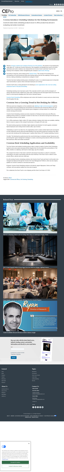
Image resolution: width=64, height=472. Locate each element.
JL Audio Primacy (48, 15)
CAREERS (12, 422)
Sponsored (4, 387)
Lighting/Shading (35, 385)
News (4, 21)
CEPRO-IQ (4, 403)
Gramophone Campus (36, 15)
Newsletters (4, 401)
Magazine (3, 399)
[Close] (28, 443)
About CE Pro (4, 397)
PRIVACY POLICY (35, 424)
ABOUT (8, 422)
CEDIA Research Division (24, 15)
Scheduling (30, 183)
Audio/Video (34, 383)
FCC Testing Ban (12, 15)
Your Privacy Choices (49, 422)
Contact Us (34, 408)
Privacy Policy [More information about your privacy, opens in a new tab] (5, 459)
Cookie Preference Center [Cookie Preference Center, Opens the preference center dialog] (15, 466)
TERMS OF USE (28, 424)
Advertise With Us (5, 395)
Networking (34, 378)
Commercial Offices (15, 183)
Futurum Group (33, 77)
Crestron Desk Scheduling (13, 101)
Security (33, 387)
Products (3, 382)
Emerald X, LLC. (30, 420)
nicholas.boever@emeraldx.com (38, 406)
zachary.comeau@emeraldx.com (38, 400)
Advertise (17, 1)
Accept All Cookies (15, 462)
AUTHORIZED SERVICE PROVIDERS (22, 422)
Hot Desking (24, 183)
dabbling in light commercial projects (43, 110)
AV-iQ (22, 1)
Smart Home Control (36, 382)
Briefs (3, 380)
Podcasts (3, 389)
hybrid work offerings (43, 74)
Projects (3, 383)
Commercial (34, 380)
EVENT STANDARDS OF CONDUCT (36, 422)
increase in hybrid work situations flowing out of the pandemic (26, 69)
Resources (4, 385)
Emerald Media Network (6, 1)
